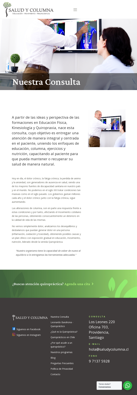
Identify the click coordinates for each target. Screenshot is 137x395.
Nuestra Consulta (60, 316)
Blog (53, 357)
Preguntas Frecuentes (62, 363)
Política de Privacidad (62, 368)
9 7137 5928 (99, 361)
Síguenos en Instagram (26, 334)
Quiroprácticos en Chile (63, 337)
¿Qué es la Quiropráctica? (64, 331)
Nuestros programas (61, 352)
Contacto (55, 374)
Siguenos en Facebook (26, 329)
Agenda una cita (79, 284)
